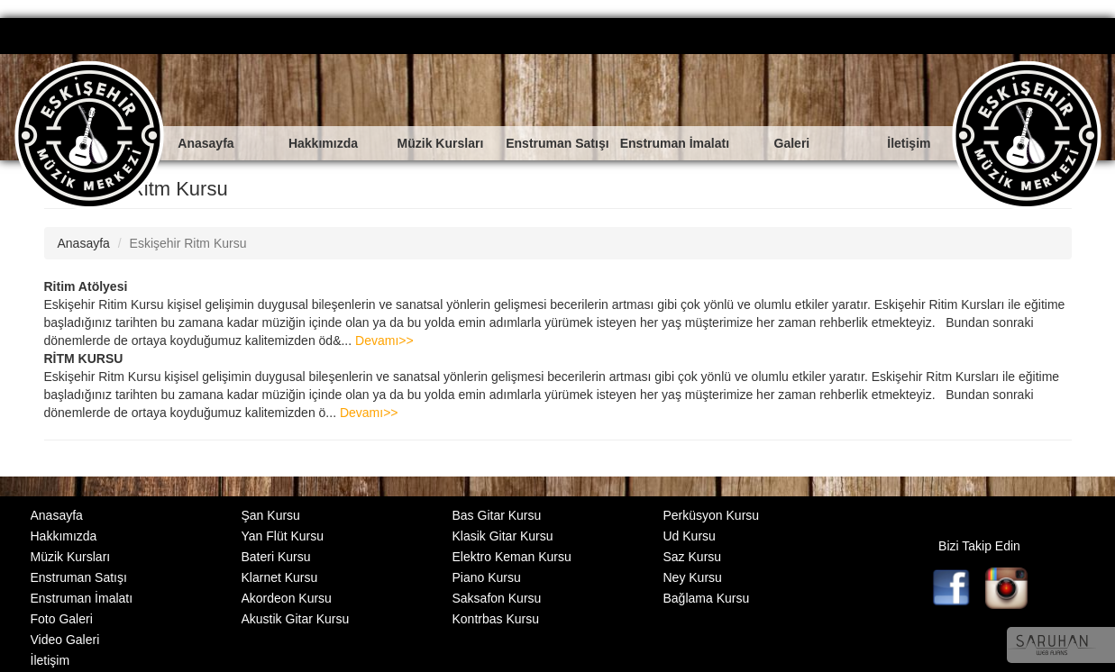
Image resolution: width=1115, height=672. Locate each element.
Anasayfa (205, 143)
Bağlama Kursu (706, 598)
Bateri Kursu (276, 556)
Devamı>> (384, 340)
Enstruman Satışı (557, 143)
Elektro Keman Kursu (511, 556)
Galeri (792, 143)
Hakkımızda (323, 143)
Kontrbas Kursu (496, 619)
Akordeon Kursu (287, 598)
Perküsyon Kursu (711, 515)
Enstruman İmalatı (674, 143)
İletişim (908, 143)
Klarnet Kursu (280, 577)
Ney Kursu (692, 577)
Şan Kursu (271, 515)
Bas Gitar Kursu (497, 515)
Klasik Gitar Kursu (502, 536)
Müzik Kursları (441, 143)
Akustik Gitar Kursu (296, 619)
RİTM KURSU (83, 358)
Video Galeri (65, 639)
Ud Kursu (689, 536)
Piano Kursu (486, 577)
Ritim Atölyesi (86, 286)
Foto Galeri (62, 619)
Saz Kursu (692, 556)
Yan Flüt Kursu (283, 536)
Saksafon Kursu (497, 598)
